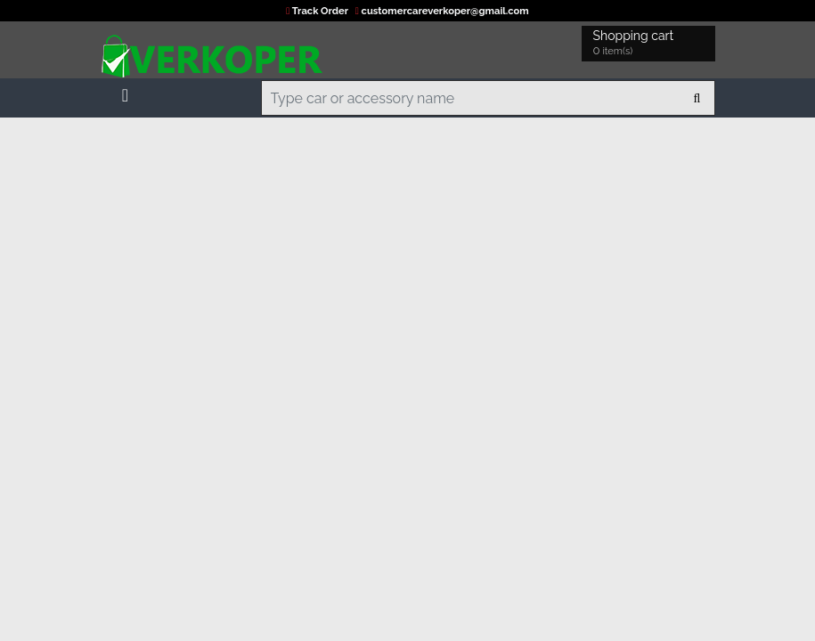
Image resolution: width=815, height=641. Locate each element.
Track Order (318, 10)
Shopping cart (636, 44)
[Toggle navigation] (126, 91)
